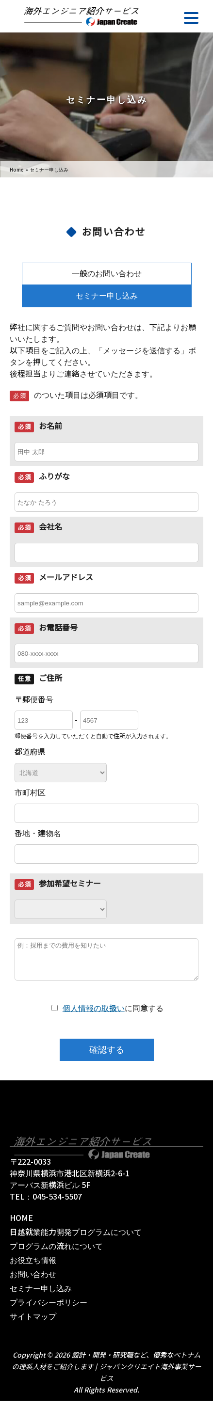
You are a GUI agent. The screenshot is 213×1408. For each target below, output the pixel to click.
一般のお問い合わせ (107, 273)
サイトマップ (33, 1324)
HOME (21, 1225)
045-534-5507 (57, 1204)
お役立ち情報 (33, 1268)
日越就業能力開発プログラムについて (76, 1239)
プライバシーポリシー (48, 1310)
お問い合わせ (33, 1282)
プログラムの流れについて (56, 1254)
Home (17, 170)
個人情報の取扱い (94, 1016)
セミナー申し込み (107, 296)
